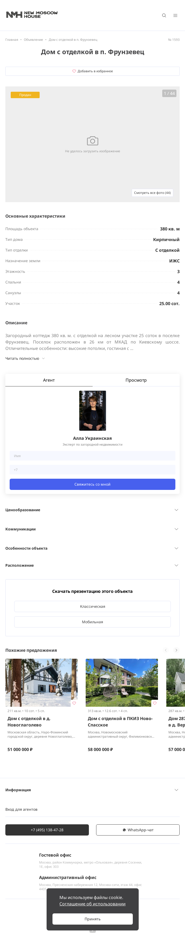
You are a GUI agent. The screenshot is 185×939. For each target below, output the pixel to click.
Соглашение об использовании (92, 904)
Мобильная (92, 621)
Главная (11, 39)
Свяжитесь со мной (92, 484)
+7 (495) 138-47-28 (47, 829)
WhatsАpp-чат (138, 829)
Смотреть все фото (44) (152, 192)
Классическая (92, 606)
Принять (93, 918)
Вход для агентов (21, 809)
